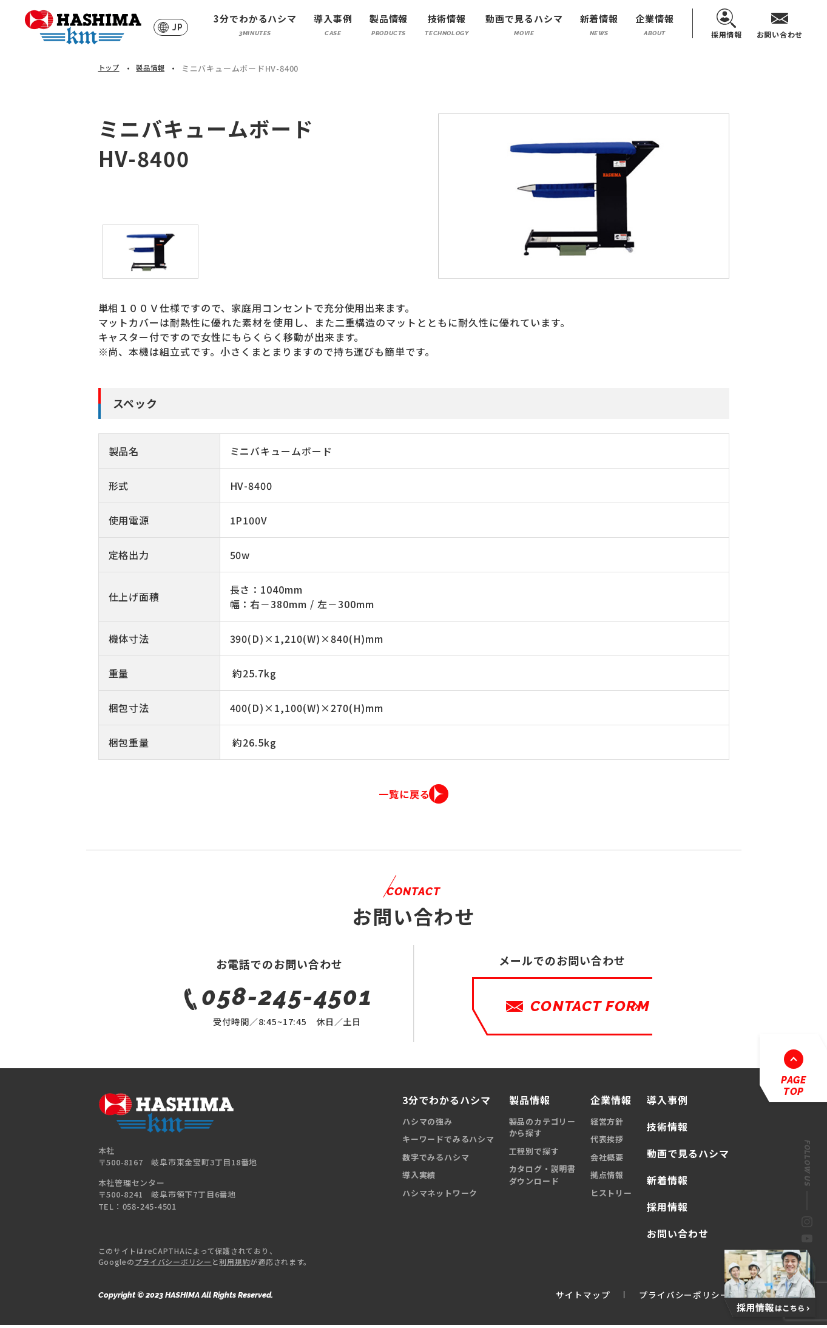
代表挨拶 (607, 1142)
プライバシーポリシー (173, 1264)
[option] (583, 196)
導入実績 (419, 1178)
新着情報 (599, 25)
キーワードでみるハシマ (448, 1142)
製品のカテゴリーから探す (542, 1130)
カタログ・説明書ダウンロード (542, 1178)
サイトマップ (566, 1296)
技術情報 (446, 25)
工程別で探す (534, 1153)
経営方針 (607, 1124)
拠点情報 (607, 1178)
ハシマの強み (427, 1124)
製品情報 (389, 25)
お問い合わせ (780, 23)
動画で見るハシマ (523, 25)
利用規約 (234, 1264)
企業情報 (654, 25)
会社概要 (607, 1159)
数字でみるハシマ (435, 1159)
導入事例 (333, 25)
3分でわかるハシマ (255, 25)
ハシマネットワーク (440, 1195)
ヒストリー (611, 1195)
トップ (110, 68)
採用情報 (726, 23)
